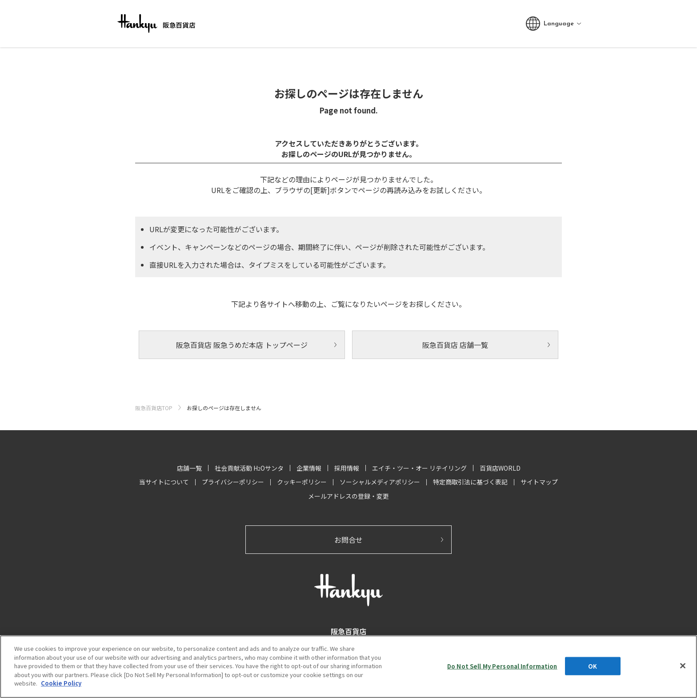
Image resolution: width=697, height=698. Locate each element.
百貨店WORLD (500, 468)
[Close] (683, 665)
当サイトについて (164, 481)
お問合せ (348, 539)
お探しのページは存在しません (224, 408)
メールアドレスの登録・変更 (348, 496)
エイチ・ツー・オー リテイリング (419, 468)
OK (592, 666)
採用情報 (346, 468)
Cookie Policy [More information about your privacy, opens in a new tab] (61, 683)
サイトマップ (539, 481)
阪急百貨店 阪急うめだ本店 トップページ (242, 344)
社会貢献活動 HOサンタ (249, 468)
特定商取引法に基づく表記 (470, 481)
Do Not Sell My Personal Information (502, 666)
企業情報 (308, 468)
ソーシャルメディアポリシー (380, 481)
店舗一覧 (189, 468)
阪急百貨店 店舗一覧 (455, 344)
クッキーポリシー (302, 481)
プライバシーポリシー (233, 481)
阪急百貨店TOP (153, 408)
